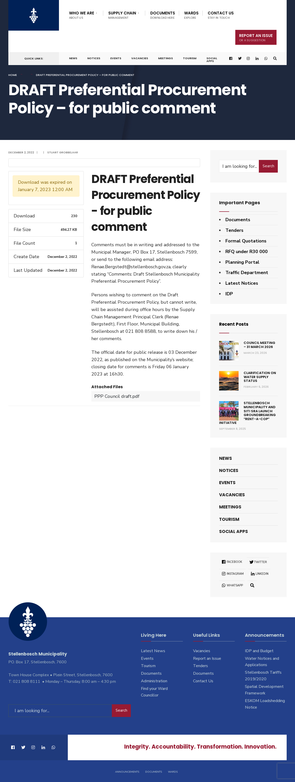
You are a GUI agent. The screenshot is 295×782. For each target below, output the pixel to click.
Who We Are (81, 15)
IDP (229, 294)
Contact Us (221, 15)
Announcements (127, 771)
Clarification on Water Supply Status (260, 377)
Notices (93, 58)
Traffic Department (246, 273)
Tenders (234, 230)
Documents (162, 15)
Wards (191, 15)
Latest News (153, 651)
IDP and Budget (259, 651)
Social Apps (211, 59)
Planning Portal (242, 262)
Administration (154, 681)
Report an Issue (207, 658)
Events (115, 58)
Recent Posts (234, 324)
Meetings (165, 58)
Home (12, 75)
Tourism (189, 58)
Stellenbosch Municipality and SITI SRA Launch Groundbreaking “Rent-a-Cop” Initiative (247, 413)
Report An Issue (256, 37)
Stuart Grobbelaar (62, 152)
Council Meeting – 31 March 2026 (259, 344)
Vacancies (139, 58)
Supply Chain (122, 15)
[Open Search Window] (274, 58)
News (73, 58)
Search (268, 166)
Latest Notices (241, 283)
